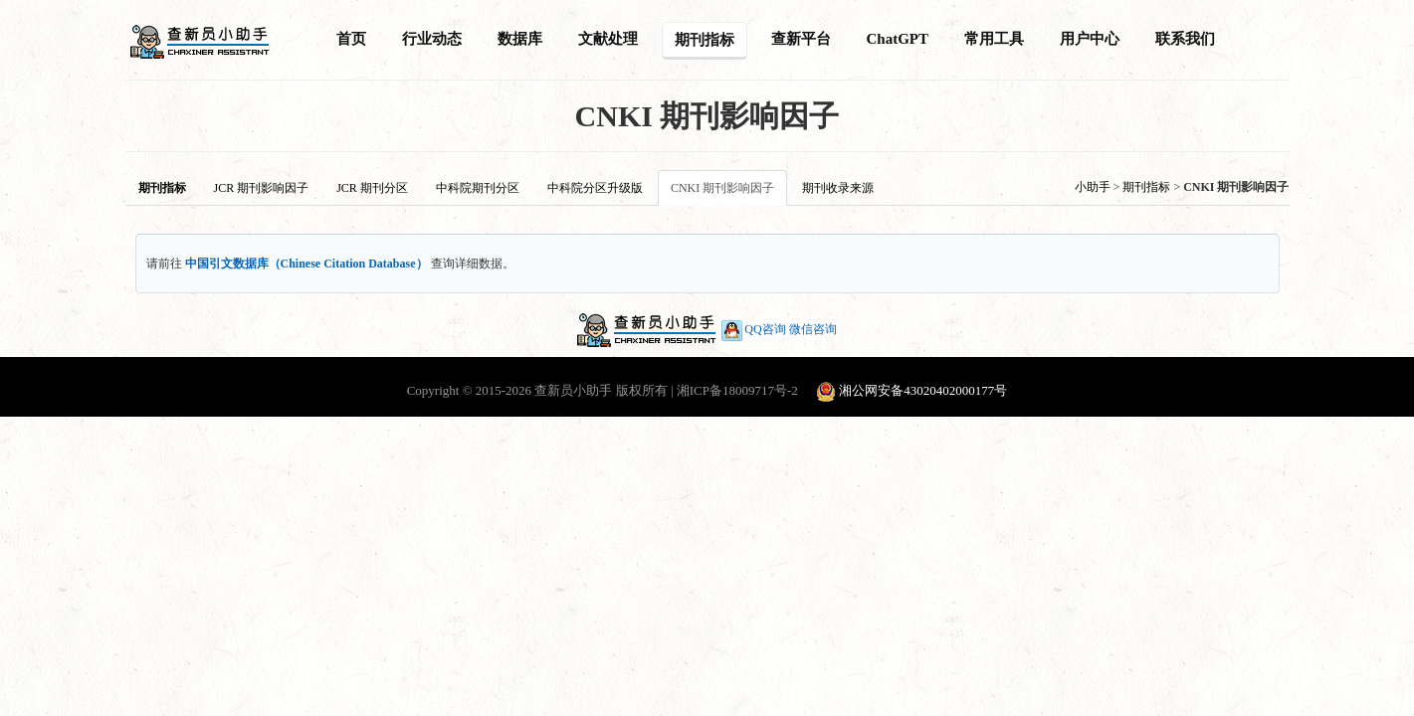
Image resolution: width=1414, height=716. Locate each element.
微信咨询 (813, 329)
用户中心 (1089, 39)
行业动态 (432, 39)
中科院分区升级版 (595, 188)
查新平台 (801, 39)
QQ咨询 (752, 329)
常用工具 (994, 39)
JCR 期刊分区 (372, 188)
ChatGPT (898, 39)
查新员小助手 (573, 390)
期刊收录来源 (838, 188)
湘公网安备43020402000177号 (923, 390)
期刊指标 (704, 40)
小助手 (1093, 187)
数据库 (520, 39)
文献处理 (608, 39)
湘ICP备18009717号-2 (737, 390)
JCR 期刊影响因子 (261, 188)
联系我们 (1185, 39)
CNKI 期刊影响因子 (722, 188)
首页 (351, 39)
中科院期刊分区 (477, 188)
